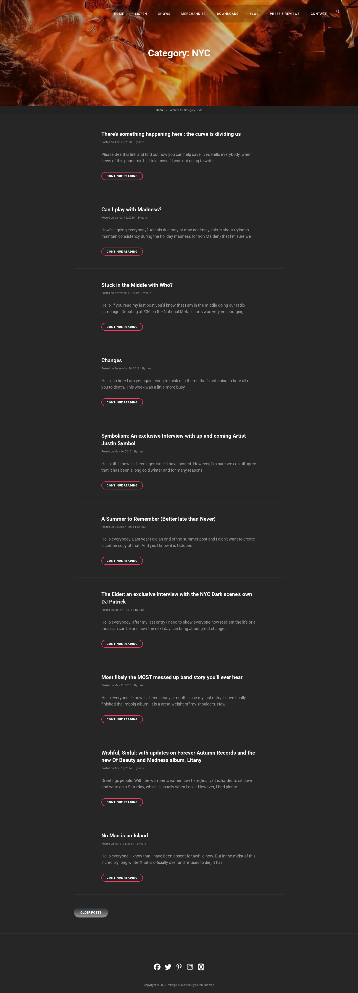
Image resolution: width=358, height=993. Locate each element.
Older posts (91, 910)
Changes (112, 360)
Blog (256, 11)
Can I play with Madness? (132, 209)
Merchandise (198, 11)
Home (127, 11)
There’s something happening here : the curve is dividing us (174, 134)
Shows (170, 11)
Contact (319, 11)
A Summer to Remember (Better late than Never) (161, 518)
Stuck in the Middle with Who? (138, 284)
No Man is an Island (125, 833)
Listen (148, 11)
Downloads (231, 11)
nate (141, 142)
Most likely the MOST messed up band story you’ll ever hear (175, 675)
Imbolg (171, 982)
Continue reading (125, 176)
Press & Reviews (286, 11)
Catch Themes (204, 982)
